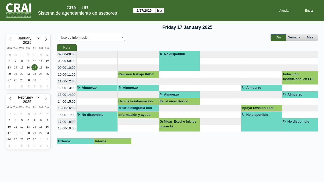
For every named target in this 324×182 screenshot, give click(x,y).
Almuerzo (89, 87)
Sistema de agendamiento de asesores (77, 13)
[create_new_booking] (97, 54)
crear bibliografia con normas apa (135, 108)
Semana (294, 37)
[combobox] (92, 37)
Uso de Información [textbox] (75, 37)
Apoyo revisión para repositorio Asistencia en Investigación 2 (261, 108)
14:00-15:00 (66, 101)
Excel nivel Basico (173, 101)
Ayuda (284, 10)
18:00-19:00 (66, 128)
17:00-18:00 (66, 122)
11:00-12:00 (66, 81)
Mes (310, 37)
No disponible (175, 54)
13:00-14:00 (66, 95)
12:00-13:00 (66, 88)
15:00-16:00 (66, 108)
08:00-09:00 (66, 61)
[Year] (28, 42)
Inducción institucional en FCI (298, 76)
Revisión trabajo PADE (136, 74)
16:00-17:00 (66, 115)
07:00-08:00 (66, 54)
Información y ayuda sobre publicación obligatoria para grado (135, 115)
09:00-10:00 (66, 68)
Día (278, 37)
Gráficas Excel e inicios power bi (177, 124)
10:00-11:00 (66, 74)
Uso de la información (135, 101)
